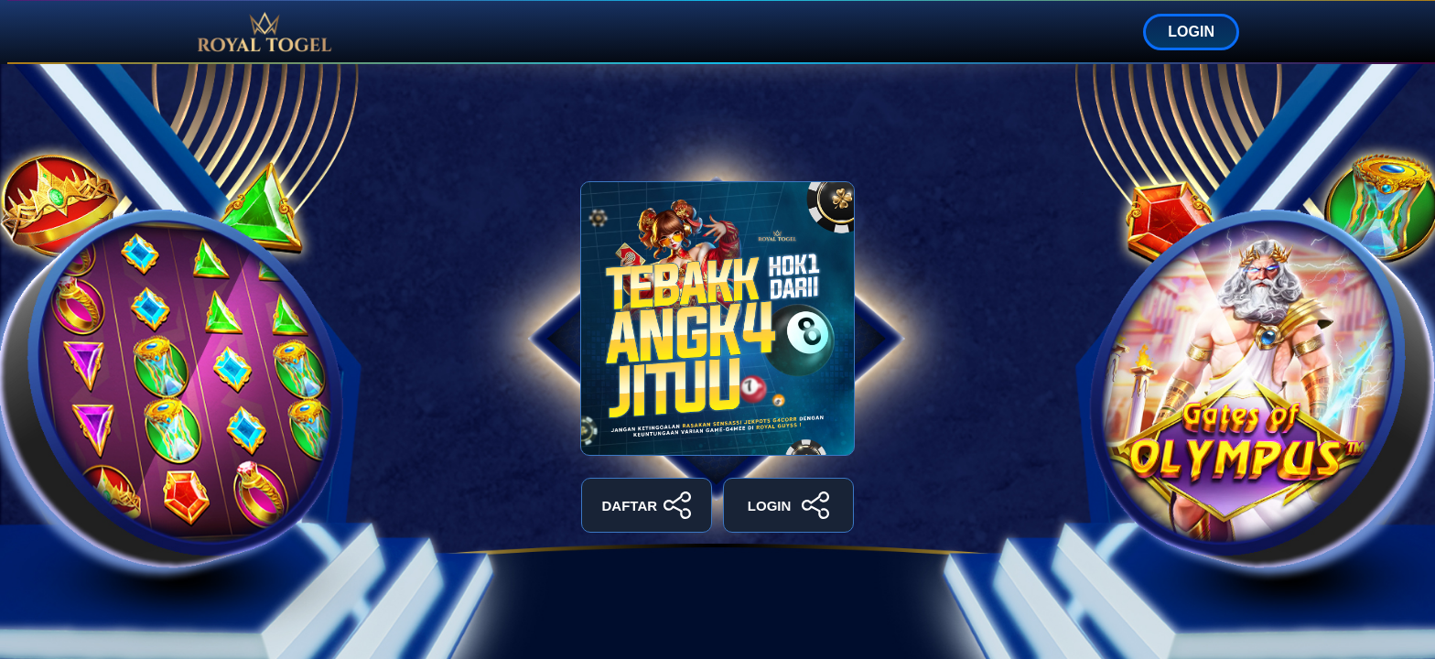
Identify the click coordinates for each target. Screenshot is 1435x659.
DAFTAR (647, 505)
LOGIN (1191, 31)
